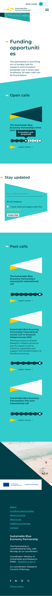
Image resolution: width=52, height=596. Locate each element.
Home (10, 15)
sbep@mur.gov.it (27, 561)
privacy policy (14, 209)
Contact (14, 527)
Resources (15, 519)
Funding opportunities (22, 511)
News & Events (17, 515)
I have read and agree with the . (24, 208)
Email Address (14, 201)
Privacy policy (17, 586)
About (13, 507)
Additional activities (20, 523)
